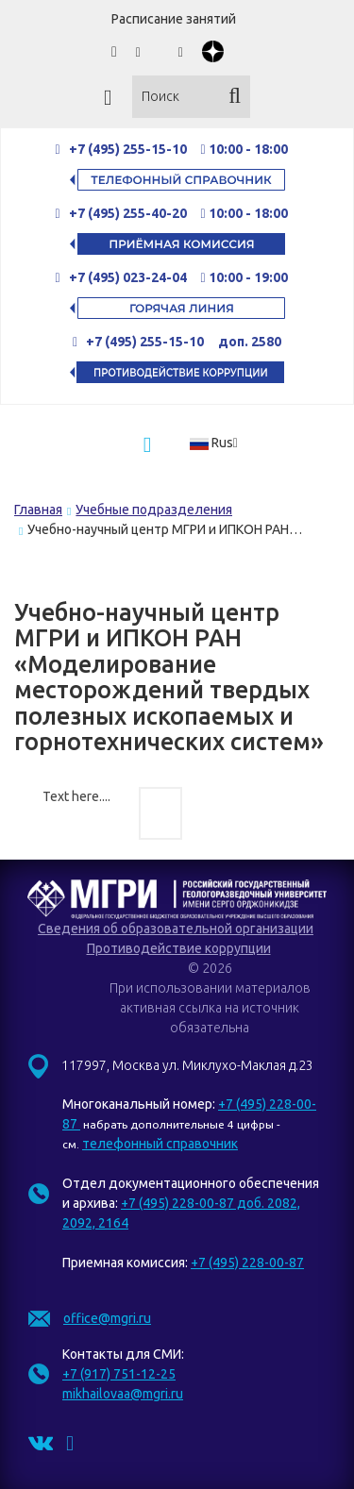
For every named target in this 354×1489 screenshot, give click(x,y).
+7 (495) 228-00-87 (247, 1262)
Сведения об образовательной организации (175, 928)
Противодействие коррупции (179, 948)
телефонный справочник (160, 1143)
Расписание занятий (173, 18)
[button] (219, 443)
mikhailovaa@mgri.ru (122, 1393)
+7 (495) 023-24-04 (128, 277)
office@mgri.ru (107, 1318)
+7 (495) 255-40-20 (129, 213)
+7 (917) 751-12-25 (119, 1373)
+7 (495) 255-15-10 (128, 149)
